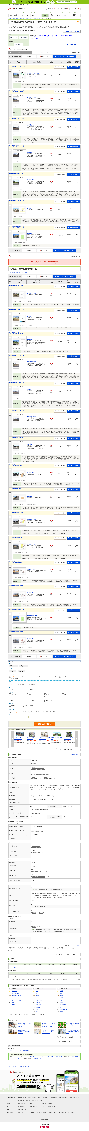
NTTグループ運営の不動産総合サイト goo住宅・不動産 (20, 4)
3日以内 (40, 712)
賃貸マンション (41, 1103)
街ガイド (51, 1112)
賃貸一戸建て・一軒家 (32, 1103)
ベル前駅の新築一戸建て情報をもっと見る (69, 749)
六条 (37, 1009)
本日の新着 (24, 712)
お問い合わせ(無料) (73, 66)
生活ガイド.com (77, 945)
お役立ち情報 (10, 1112)
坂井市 (61, 995)
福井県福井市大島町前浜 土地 (17, 66)
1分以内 (22, 676)
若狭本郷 (38, 1007)
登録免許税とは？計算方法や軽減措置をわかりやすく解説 (72, 1025)
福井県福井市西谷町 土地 (16, 465)
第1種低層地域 (26, 1050)
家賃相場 (36, 1058)
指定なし (13, 676)
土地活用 (25, 1109)
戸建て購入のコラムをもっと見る (66, 1037)
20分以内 (63, 676)
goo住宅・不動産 (11, 1097)
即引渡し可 (49, 700)
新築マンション (21, 1106)
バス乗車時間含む (15, 678)
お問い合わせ (45, 1117)
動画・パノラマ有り (29, 705)
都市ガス (48, 696)
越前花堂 (38, 998)
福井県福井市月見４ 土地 (16, 333)
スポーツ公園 (39, 1000)
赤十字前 (38, 1002)
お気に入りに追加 (44, 56)
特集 (19, 1112)
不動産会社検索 (39, 1112)
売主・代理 (31, 700)
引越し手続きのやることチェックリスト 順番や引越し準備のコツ (24, 1032)
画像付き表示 (44, 52)
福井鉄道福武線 (15, 993)
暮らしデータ (43, 1058)
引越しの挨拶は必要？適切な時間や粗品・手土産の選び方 (72, 1032)
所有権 (12, 700)
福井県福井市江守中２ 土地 (16, 91)
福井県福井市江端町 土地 (16, 285)
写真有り (13, 705)
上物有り (31, 689)
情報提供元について (13, 1066)
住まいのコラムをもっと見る (65, 1041)
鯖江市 (61, 998)
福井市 (61, 991)
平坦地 (12, 696)
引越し (22, 1112)
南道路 (47, 694)
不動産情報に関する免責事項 (23, 1066)
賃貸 (52, 1056)
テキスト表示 (20, 52)
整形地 (65, 694)
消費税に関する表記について (37, 1100)
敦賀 (37, 991)
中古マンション (29, 1106)
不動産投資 (50, 1106)
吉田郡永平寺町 (63, 1009)
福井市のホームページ (75, 754)
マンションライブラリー (16, 1058)
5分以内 (30, 676)
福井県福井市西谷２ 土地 (16, 512)
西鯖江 (37, 1011)
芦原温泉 (38, 995)
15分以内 (55, 676)
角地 (30, 694)
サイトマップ (52, 1117)
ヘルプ (40, 1117)
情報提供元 (64, 1097)
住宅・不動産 (75, 1056)
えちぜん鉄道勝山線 (16, 995)
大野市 (61, 1011)
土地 (48, 1056)
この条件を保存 (73, 44)
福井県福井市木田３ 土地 (16, 562)
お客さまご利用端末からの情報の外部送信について (38, 1097)
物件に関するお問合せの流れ (55, 1097)
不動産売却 (20, 1109)
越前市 (61, 1000)
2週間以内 (54, 712)
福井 (37, 993)
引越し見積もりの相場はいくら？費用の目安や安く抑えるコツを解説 (48, 1032)
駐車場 (46, 1103)
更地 (12, 689)
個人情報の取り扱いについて (24, 1100)
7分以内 (38, 676)
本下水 (30, 696)
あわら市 (62, 1007)
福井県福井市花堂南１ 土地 (16, 200)
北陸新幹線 (14, 991)
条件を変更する (19, 44)
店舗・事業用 (59, 1056)
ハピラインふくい (16, 998)
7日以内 (47, 712)
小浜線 (13, 1004)
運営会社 (57, 1117)
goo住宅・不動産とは (22, 1097)
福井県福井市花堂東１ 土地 (16, 309)
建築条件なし (23, 684)
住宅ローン (56, 1106)
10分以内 (46, 676)
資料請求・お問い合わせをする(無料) (64, 56)
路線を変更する (14, 37)
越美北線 (14, 1002)
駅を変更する (24, 37)
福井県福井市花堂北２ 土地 (16, 227)
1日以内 (32, 712)
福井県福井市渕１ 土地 (15, 488)
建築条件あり (34, 684)
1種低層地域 (14, 694)
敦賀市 (61, 993)
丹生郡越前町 (63, 1004)
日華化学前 (38, 1004)
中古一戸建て (41, 1056)
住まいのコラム (57, 1112)
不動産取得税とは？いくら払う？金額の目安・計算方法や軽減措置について (48, 1025)
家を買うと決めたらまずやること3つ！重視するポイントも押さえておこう (24, 1025)
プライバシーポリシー (33, 1117)
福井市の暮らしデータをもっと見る (65, 954)
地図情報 (72, 1112)
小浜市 (61, 1002)
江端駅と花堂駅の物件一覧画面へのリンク (17, 272)
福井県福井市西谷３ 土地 (16, 173)
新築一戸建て (33, 1056)
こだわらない (14, 712)
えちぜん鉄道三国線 (16, 1000)
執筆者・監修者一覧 (65, 1112)
